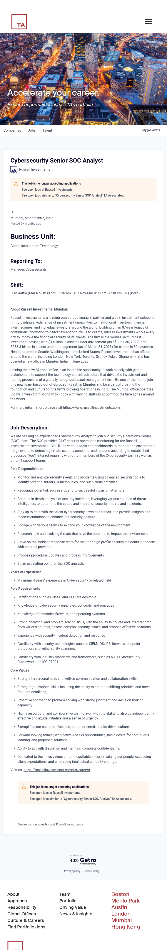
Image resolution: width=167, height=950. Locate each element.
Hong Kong (125, 927)
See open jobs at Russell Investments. (47, 189)
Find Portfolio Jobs (26, 927)
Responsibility (21, 907)
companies (12, 130)
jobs (32, 130)
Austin (119, 907)
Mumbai (121, 920)
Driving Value (72, 907)
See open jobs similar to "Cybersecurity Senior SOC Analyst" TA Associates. (73, 195)
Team (64, 894)
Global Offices (21, 914)
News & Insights (75, 914)
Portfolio (68, 901)
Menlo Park (125, 900)
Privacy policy (72, 871)
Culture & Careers (25, 920)
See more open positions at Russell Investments (50, 824)
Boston (120, 894)
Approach (17, 901)
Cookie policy (91, 871)
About (13, 894)
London (121, 914)
